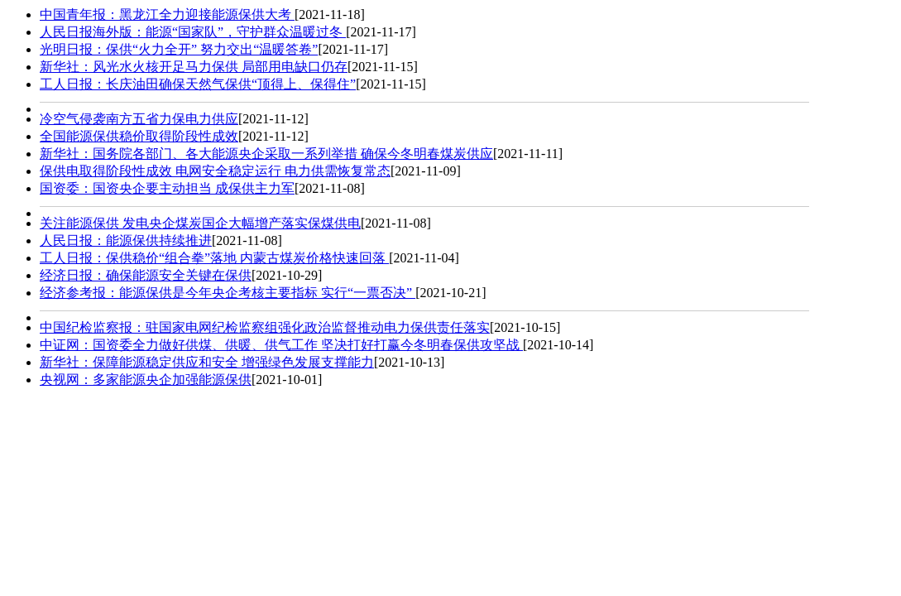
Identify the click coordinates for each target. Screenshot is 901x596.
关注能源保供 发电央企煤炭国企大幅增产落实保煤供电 (200, 223)
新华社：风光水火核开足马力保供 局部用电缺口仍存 (193, 67)
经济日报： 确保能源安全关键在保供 (146, 275)
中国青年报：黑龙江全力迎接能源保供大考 (167, 14)
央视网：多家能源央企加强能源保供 (146, 379)
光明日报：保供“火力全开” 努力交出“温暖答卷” (179, 49)
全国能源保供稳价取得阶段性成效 (139, 136)
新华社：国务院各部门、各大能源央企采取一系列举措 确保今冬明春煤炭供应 (266, 154)
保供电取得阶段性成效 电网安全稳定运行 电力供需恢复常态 (215, 171)
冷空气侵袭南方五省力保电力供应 (139, 119)
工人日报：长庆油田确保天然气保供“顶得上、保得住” (198, 84)
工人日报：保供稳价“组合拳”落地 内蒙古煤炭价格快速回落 (214, 258)
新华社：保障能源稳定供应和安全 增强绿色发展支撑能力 (207, 362)
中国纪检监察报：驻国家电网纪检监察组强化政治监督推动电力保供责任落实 (265, 327)
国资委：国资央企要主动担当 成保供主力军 (167, 188)
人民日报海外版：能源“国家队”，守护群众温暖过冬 (193, 32)
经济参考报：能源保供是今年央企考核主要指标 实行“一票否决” (227, 293)
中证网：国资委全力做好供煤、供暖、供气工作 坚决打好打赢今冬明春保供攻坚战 (281, 345)
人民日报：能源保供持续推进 (126, 240)
